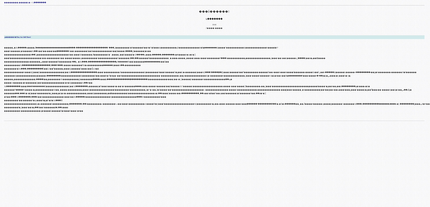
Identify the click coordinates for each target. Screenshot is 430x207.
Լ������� (39, 3)
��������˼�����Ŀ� (17, 3)
